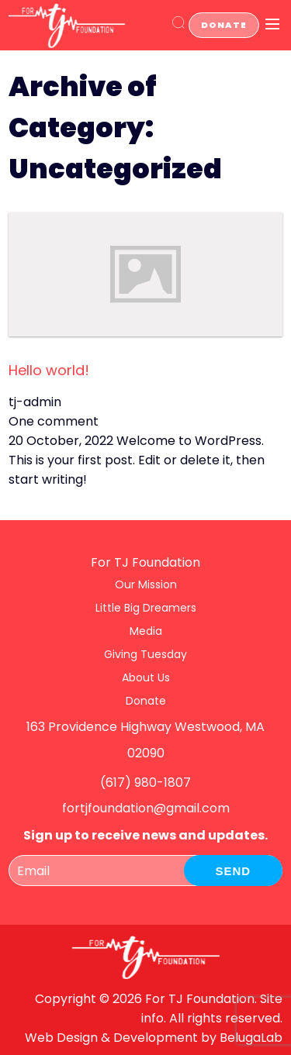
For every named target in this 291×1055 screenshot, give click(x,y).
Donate (224, 25)
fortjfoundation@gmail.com (146, 808)
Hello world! (49, 370)
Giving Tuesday (145, 654)
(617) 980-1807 (145, 782)
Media (146, 631)
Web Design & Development (111, 1037)
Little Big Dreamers (145, 607)
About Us (146, 677)
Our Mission (146, 584)
